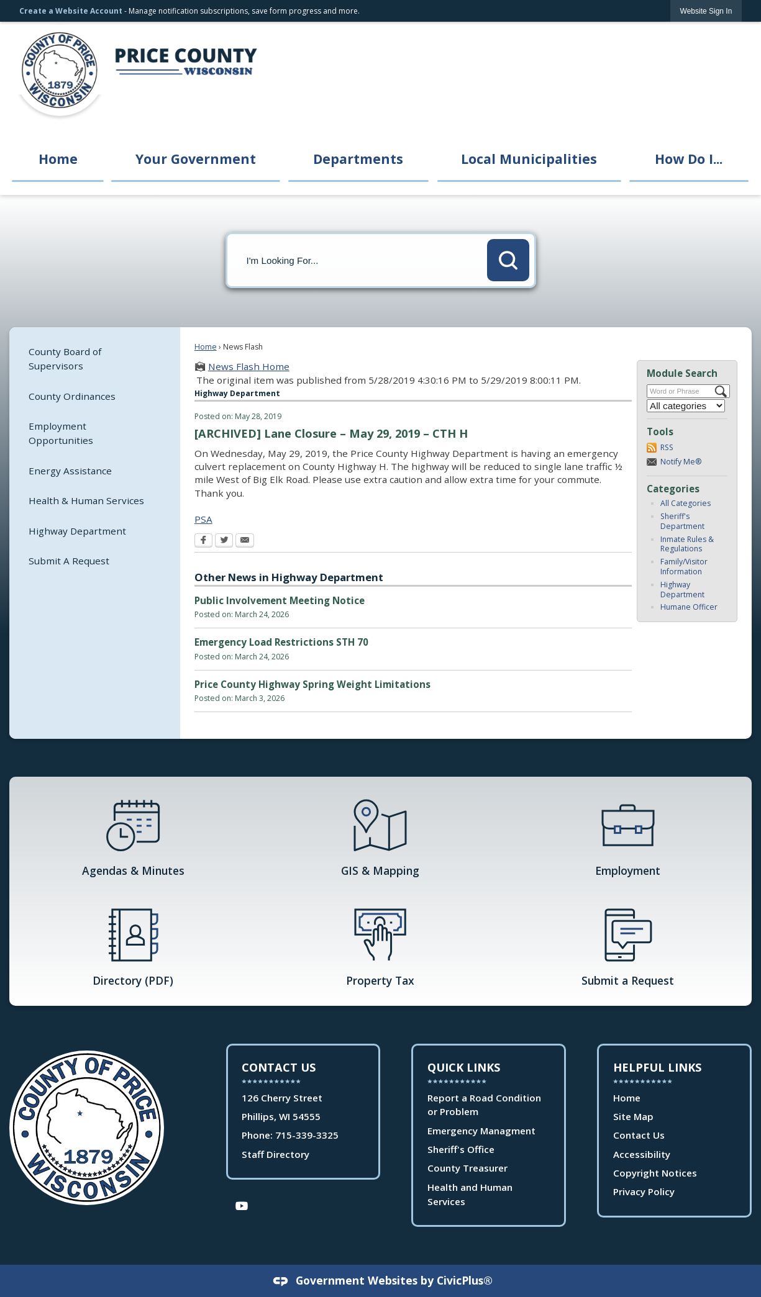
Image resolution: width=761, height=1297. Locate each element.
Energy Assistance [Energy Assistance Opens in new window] (70, 470)
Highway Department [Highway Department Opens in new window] (77, 531)
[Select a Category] (686, 405)
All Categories (685, 503)
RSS (666, 447)
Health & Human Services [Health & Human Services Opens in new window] (86, 500)
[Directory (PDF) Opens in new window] (133, 946)
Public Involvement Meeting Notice (279, 600)
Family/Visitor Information (684, 566)
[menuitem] (94, 359)
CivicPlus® (465, 1280)
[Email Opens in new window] (244, 541)
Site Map (633, 1116)
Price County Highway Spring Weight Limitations (312, 684)
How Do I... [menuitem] (688, 159)
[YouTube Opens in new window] (241, 1205)
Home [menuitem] (58, 159)
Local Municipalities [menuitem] (529, 159)
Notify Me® (681, 461)
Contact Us (639, 1135)
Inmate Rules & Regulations (687, 544)
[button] (508, 260)
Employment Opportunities (61, 433)
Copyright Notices (655, 1173)
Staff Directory (275, 1154)
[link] (706, 11)
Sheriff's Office (460, 1149)
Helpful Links (657, 1067)
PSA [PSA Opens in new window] (203, 519)
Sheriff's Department (682, 521)
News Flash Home (248, 366)
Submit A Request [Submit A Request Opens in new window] (69, 560)
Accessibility (641, 1154)
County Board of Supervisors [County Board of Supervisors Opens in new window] (65, 358)
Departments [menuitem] (358, 159)
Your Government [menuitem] (195, 159)
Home (205, 346)
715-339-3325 (307, 1135)
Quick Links (463, 1067)
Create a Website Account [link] (70, 11)
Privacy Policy (644, 1191)
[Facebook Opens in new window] (203, 541)
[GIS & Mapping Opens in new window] (380, 836)
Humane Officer (689, 607)
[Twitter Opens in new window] (224, 541)
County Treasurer (467, 1168)
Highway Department (682, 589)
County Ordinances (72, 396)
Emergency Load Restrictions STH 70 (281, 642)
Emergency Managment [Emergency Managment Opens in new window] (481, 1130)
